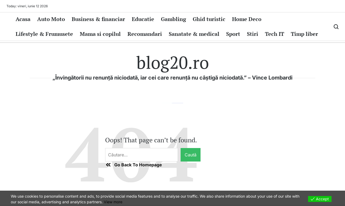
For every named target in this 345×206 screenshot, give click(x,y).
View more (113, 202)
